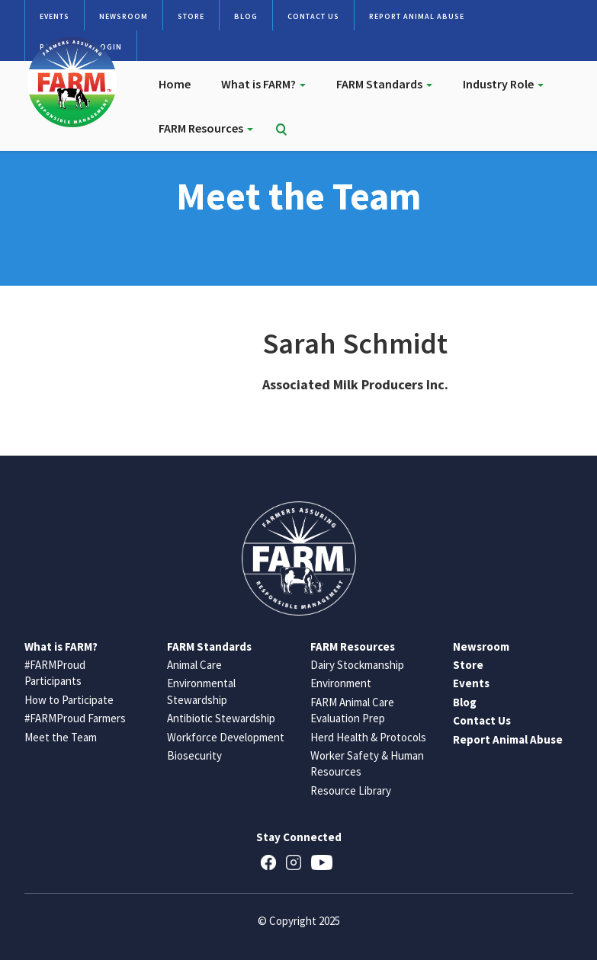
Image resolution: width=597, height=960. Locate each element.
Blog (246, 16)
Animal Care (194, 665)
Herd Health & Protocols (368, 737)
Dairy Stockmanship (357, 665)
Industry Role (503, 83)
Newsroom (123, 16)
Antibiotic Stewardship (221, 718)
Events (54, 16)
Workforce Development (225, 737)
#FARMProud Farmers (75, 718)
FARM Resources (206, 128)
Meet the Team (60, 737)
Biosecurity (194, 755)
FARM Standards (384, 83)
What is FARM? (263, 83)
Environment (340, 683)
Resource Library (350, 790)
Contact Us (313, 16)
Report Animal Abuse (416, 16)
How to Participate (69, 700)
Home (175, 83)
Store (191, 16)
